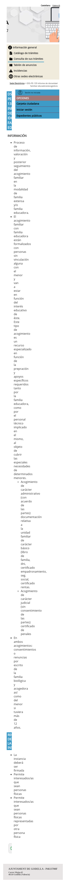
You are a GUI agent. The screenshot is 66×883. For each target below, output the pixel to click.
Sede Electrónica (17, 83)
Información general (25, 47)
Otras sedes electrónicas (28, 76)
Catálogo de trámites (26, 53)
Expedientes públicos (29, 115)
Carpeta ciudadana (28, 103)
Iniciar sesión (24, 109)
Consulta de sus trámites (28, 58)
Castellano (45, 5)
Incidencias (20, 70)
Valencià (56, 5)
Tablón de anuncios (25, 65)
